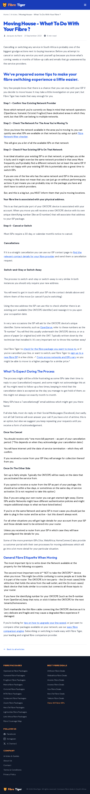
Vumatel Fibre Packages (14, 675)
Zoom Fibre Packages (13, 703)
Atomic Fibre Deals (55, 680)
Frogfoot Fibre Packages (14, 680)
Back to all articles (13, 649)
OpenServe (46, 327)
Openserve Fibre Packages (15, 671)
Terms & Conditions (12, 770)
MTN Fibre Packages (12, 693)
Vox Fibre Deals (54, 689)
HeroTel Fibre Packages (13, 707)
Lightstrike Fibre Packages (15, 712)
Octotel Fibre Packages (14, 689)
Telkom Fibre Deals (55, 698)
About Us (7, 760)
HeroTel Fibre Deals (56, 693)
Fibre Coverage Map (12, 721)
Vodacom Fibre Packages (14, 698)
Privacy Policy (9, 774)
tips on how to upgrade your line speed (45, 622)
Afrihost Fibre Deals (56, 671)
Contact (7, 765)
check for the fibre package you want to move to (49, 349)
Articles (13, 14)
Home (6, 14)
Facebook (9, 734)
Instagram (9, 739)
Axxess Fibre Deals (55, 684)
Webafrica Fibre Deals (57, 675)
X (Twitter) (10, 743)
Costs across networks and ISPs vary (56, 357)
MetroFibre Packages (13, 684)
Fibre (13, 5)
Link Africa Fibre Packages (15, 716)
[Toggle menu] (85, 5)
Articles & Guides (11, 756)
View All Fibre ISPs (55, 703)
